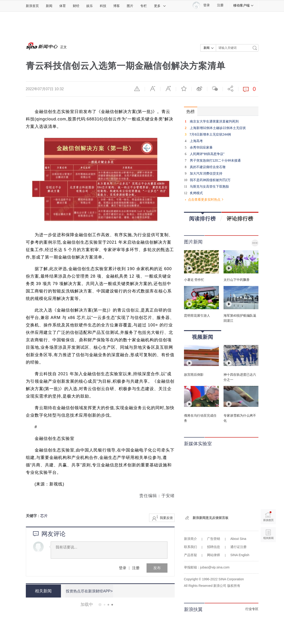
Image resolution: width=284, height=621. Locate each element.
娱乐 (89, 6)
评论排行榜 (240, 218)
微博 (199, 89)
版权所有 (233, 586)
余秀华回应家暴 (201, 147)
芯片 (44, 516)
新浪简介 (190, 539)
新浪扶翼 (193, 609)
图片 (130, 6)
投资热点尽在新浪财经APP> (89, 591)
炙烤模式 (196, 193)
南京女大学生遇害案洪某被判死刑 (214, 121)
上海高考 (196, 141)
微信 (215, 89)
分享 (230, 89)
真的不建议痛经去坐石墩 (208, 167)
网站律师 (213, 555)
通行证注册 (238, 547)
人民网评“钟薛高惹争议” (207, 154)
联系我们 (190, 547)
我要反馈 (166, 518)
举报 (137, 89)
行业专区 (251, 609)
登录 (122, 568)
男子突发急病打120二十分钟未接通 (215, 160)
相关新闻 (43, 591)
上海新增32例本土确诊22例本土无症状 (218, 128)
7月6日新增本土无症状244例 (210, 134)
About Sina (238, 539)
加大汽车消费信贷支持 (206, 173)
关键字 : (33, 516)
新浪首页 (32, 6)
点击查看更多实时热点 (204, 199)
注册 (220, 5)
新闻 (49, 6)
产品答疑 (190, 555)
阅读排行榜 (202, 217)
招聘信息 (213, 547)
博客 (116, 6)
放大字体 (168, 89)
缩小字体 (153, 89)
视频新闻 (202, 335)
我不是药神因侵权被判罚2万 (210, 180)
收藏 (184, 89)
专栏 (143, 6)
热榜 (190, 111)
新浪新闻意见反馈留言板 (210, 518)
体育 (62, 6)
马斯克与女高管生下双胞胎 (209, 186)
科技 (103, 6)
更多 (160, 6)
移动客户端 (243, 5)
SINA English (239, 555)
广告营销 (213, 539)
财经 (76, 6)
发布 (157, 568)
